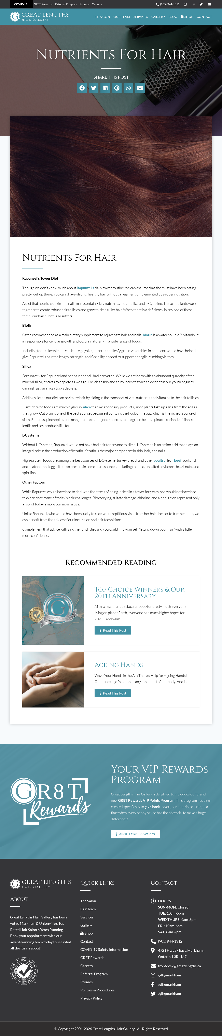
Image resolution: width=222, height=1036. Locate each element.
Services (141, 16)
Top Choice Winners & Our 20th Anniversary (139, 592)
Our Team (121, 16)
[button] (82, 88)
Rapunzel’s (85, 288)
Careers (97, 4)
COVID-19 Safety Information (104, 949)
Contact (204, 16)
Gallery (158, 16)
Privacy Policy (91, 998)
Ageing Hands (119, 665)
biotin (147, 335)
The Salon (101, 16)
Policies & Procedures (97, 990)
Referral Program (66, 4)
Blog (173, 16)
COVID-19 (20, 4)
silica (86, 407)
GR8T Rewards (43, 4)
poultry (160, 460)
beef (177, 460)
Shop (187, 16)
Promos (84, 4)
